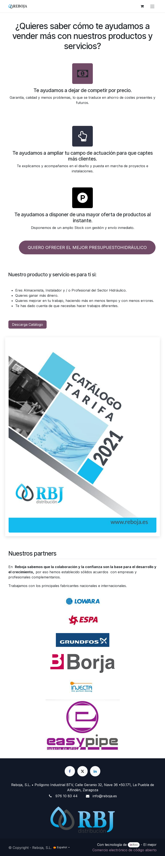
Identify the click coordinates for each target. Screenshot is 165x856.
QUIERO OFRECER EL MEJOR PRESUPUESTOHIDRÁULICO (87, 247)
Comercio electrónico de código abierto (124, 850)
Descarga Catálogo (27, 324)
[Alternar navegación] (152, 6)
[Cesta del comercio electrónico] (142, 6)
